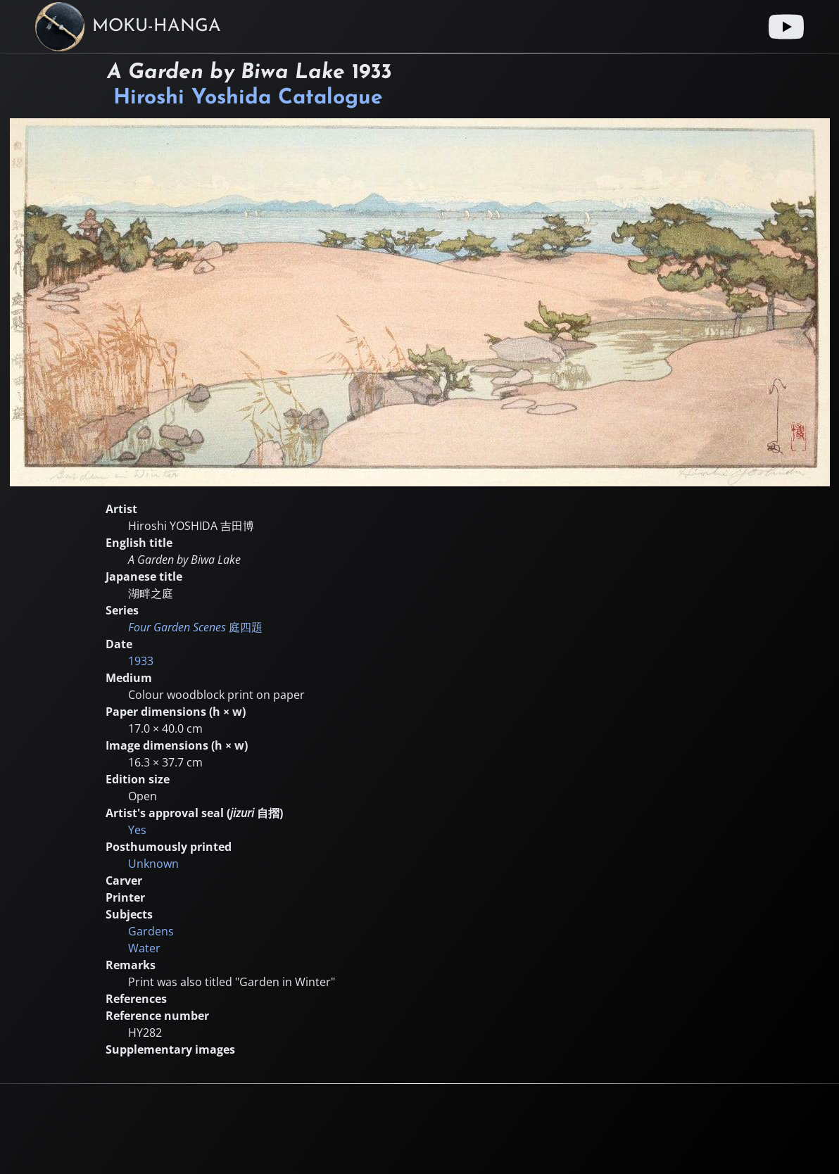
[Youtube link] (786, 26)
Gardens (151, 931)
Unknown (153, 863)
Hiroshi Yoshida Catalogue (248, 98)
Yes (137, 830)
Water (144, 948)
